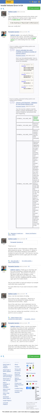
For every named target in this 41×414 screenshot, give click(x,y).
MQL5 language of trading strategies (6, 385)
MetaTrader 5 (30, 363)
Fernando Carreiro (13, 32)
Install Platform (7, 400)
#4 (26, 293)
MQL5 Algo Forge (6, 393)
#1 (29, 32)
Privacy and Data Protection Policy (19, 385)
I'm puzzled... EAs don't (30, 319)
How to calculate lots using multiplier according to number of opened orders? (26, 51)
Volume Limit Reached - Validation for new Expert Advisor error (26, 103)
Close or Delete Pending (14, 262)
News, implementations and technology (7, 375)
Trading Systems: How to (17, 317)
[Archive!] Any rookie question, (15, 319)
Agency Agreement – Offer (18, 379)
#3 (29, 266)
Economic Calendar (31, 381)
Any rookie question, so (27, 261)
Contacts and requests (18, 391)
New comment (33, 8)
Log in (35, 1)
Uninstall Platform (5, 403)
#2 (26, 239)
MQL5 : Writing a (12, 234)
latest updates (7, 370)
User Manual (7, 379)
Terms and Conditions (18, 369)
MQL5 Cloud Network (6, 390)
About (16, 364)
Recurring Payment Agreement (18, 374)
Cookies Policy (19, 388)
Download (7, 397)
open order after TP (15, 261)
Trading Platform (7, 366)
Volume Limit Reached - (31, 233)
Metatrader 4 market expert (17, 233)
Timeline (17, 367)
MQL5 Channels (30, 373)
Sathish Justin (12, 11)
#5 (29, 323)
